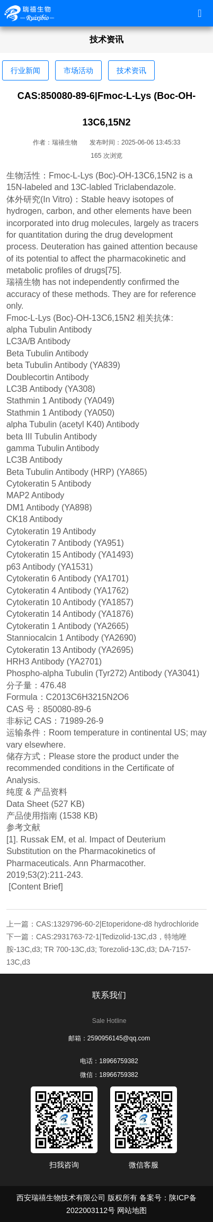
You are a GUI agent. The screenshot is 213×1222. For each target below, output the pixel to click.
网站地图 (132, 1210)
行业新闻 (25, 70)
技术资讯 (131, 70)
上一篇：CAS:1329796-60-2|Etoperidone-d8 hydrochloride (102, 924)
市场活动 (78, 70)
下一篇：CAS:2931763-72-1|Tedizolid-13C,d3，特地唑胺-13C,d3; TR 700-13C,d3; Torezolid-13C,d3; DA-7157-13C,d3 (98, 949)
